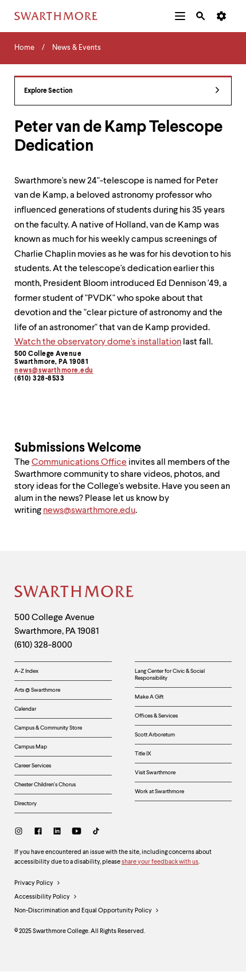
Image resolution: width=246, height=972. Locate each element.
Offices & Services (156, 716)
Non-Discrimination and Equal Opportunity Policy (86, 911)
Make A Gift (149, 697)
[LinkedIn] (57, 832)
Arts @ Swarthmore (37, 690)
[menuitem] (180, 16)
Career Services (32, 766)
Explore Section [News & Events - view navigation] (122, 91)
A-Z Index (26, 671)
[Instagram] (21, 832)
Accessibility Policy (45, 897)
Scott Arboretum (155, 735)
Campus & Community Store (48, 728)
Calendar (25, 709)
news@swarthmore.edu (53, 370)
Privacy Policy (37, 884)
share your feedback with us (160, 862)
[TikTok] (96, 832)
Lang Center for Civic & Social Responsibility (170, 674)
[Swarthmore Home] (74, 593)
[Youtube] (76, 832)
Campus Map (30, 747)
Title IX (143, 754)
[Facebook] (38, 832)
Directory (25, 803)
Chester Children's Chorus (45, 784)
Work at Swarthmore (159, 791)
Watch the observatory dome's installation (97, 342)
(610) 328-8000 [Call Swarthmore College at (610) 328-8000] (43, 645)
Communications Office (79, 462)
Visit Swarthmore (155, 772)
